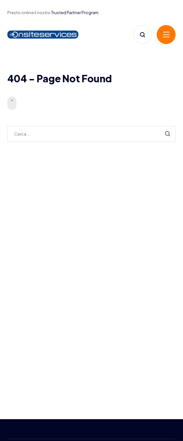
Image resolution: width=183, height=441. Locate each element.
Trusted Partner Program (75, 12)
